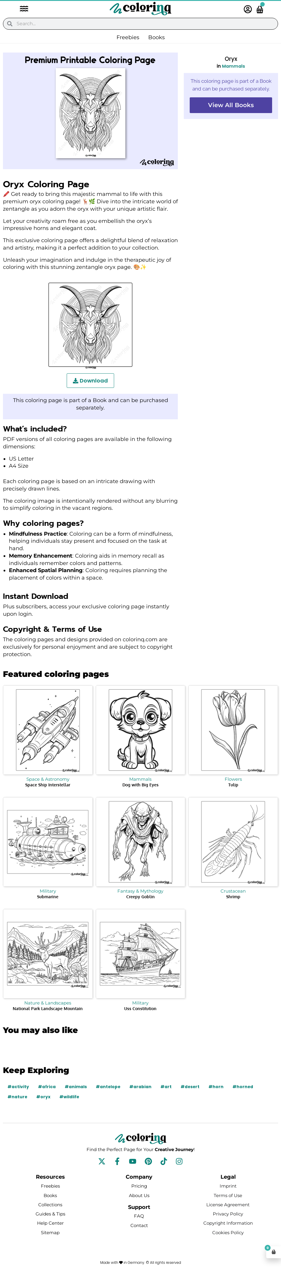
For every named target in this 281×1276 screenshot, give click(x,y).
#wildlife (70, 1097)
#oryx (43, 1097)
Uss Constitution (140, 1008)
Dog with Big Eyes (140, 784)
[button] (21, 9)
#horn (217, 1087)
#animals (76, 1087)
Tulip (233, 784)
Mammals (233, 66)
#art (167, 1087)
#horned (244, 1087)
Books (156, 37)
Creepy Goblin (140, 896)
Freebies (127, 37)
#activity (18, 1087)
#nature (17, 1097)
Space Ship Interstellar (47, 784)
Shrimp (233, 896)
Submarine (47, 896)
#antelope (108, 1087)
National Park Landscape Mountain (48, 1008)
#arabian (141, 1087)
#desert (191, 1087)
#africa (47, 1087)
